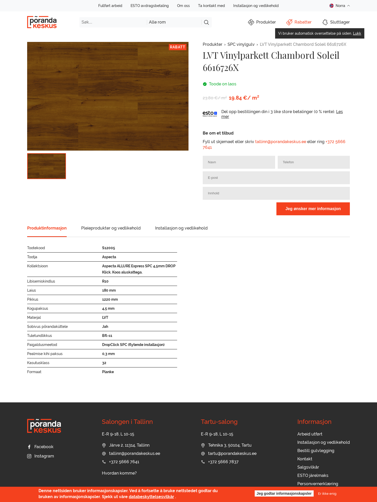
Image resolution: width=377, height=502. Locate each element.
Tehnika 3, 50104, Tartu (226, 445)
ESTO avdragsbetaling (150, 6)
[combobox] (174, 22)
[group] (107, 96)
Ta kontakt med (211, 6)
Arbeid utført (309, 434)
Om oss (183, 6)
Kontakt (304, 458)
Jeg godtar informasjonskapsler (284, 493)
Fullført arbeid (110, 6)
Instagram (40, 456)
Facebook (40, 446)
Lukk (357, 33)
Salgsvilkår (308, 467)
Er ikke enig (327, 493)
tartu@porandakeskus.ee (229, 453)
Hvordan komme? (119, 473)
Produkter (212, 44)
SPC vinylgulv (241, 44)
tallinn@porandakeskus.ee (280, 141)
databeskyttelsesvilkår (151, 496)
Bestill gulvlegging (315, 450)
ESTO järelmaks (312, 475)
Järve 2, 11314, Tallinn (125, 445)
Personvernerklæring (317, 483)
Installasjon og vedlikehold (256, 6)
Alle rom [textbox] (157, 22)
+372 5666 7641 (120, 461)
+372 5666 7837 (220, 461)
